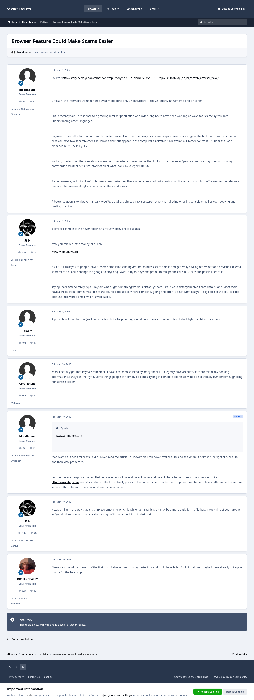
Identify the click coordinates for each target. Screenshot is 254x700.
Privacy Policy (16, 676)
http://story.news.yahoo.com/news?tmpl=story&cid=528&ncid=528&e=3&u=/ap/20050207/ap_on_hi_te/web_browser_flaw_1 (141, 78)
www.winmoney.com (65, 252)
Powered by (230, 676)
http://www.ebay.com (65, 482)
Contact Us (34, 676)
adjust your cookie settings (116, 695)
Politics (62, 52)
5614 (27, 240)
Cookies (48, 676)
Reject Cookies (235, 691)
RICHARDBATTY (27, 579)
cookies (30, 695)
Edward (27, 331)
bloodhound (24, 52)
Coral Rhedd (27, 384)
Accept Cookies (208, 691)
